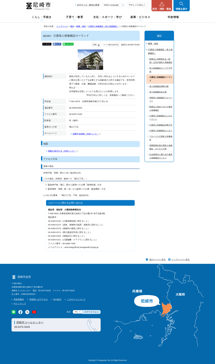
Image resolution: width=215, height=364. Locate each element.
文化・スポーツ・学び (107, 17)
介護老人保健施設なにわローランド (160, 117)
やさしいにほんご (137, 5)
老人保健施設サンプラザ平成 (160, 70)
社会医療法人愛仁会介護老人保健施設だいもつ (160, 156)
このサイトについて (76, 299)
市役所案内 (19, 299)
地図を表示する (63, 151)
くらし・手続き (42, 17)
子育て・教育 (74, 17)
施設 (72, 26)
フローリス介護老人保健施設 (160, 138)
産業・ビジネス (140, 17)
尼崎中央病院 (87, 134)
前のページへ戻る (157, 259)
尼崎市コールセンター (30, 322)
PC (76, 312)
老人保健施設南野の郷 (159, 86)
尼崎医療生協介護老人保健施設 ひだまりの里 (160, 147)
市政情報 (173, 17)
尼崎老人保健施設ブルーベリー (160, 99)
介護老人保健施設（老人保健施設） (103, 26)
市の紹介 (57, 299)
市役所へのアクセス (38, 299)
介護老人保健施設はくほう (160, 131)
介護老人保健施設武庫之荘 (160, 125)
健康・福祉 (81, 26)
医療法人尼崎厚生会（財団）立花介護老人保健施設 (160, 61)
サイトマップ (20, 303)
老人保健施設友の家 (158, 92)
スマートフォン (91, 312)
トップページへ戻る (180, 259)
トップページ (62, 26)
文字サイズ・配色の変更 (88, 5)
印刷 (95, 45)
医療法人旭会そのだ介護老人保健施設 (160, 108)
